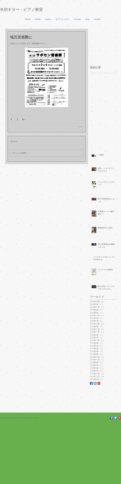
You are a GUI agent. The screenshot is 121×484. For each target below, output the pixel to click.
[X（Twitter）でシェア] (17, 119)
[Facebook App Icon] (111, 417)
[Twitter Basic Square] (95, 383)
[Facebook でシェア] (11, 119)
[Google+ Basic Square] (98, 383)
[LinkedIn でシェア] (23, 119)
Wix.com (36, 418)
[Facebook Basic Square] (91, 383)
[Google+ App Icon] (119, 417)
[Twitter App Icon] (115, 417)
